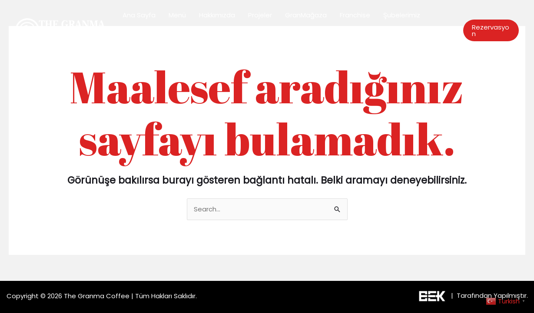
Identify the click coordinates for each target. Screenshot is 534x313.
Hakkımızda (217, 15)
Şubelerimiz (401, 15)
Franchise (355, 15)
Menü (177, 15)
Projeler (260, 15)
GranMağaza (306, 15)
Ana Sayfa (139, 15)
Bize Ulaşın (139, 45)
